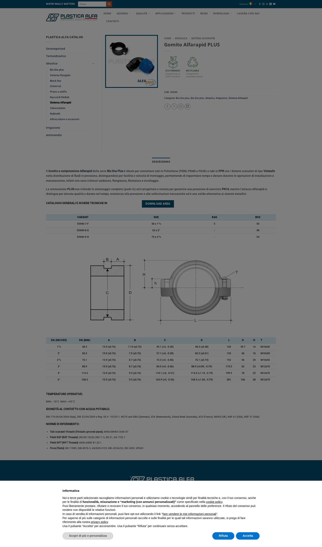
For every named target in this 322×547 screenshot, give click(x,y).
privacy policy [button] (99, 522)
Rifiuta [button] (223, 535)
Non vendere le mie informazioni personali (189, 514)
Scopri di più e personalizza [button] (88, 535)
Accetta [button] (248, 535)
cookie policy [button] (214, 501)
